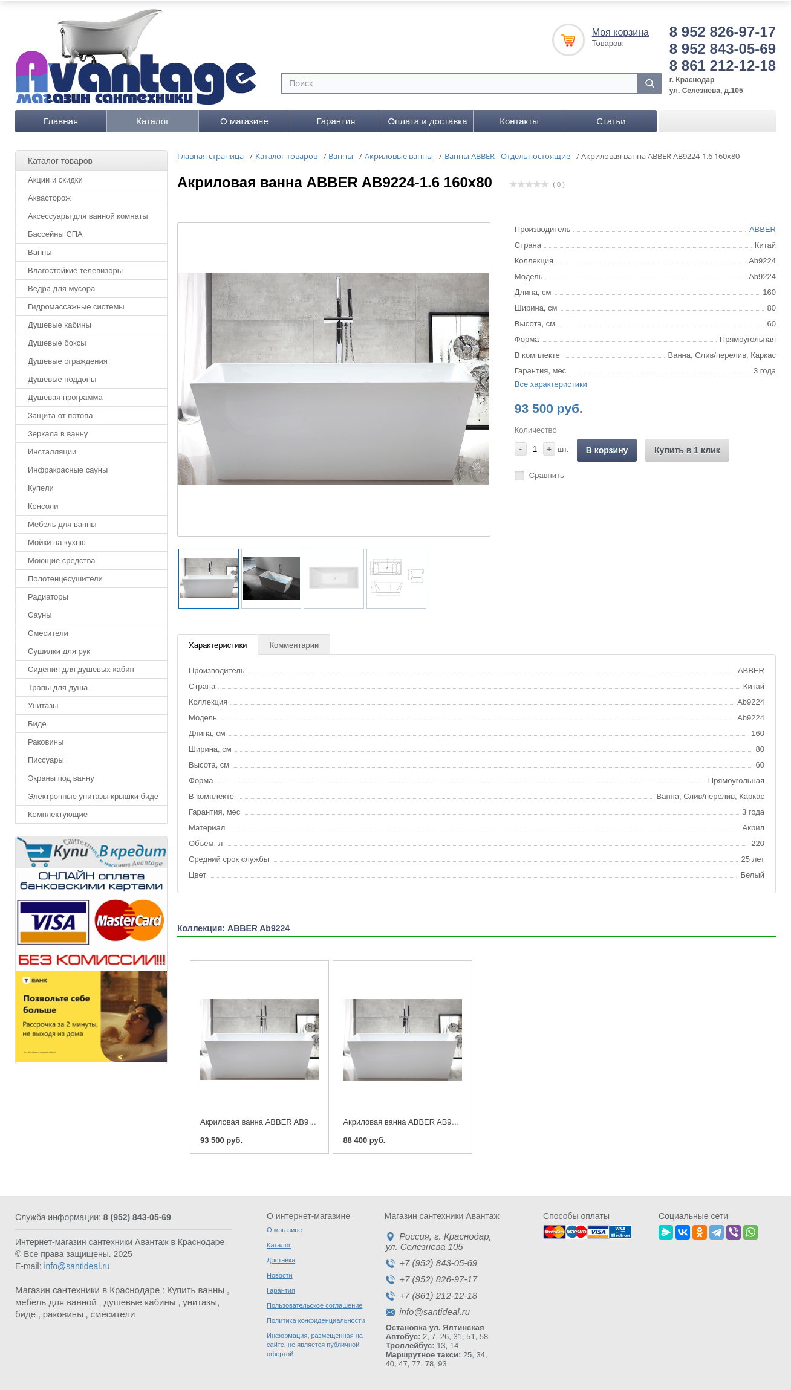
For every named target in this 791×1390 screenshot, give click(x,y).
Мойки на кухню (57, 540)
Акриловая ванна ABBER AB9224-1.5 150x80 (424, 1119)
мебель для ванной (56, 1300)
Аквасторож (49, 195)
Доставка (281, 1257)
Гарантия (335, 119)
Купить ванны (195, 1287)
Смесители (48, 630)
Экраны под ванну (61, 775)
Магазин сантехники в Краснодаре (87, 1287)
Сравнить (546, 472)
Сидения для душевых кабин (81, 666)
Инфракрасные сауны (68, 467)
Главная (61, 119)
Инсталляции (52, 449)
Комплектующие (58, 811)
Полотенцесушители (65, 576)
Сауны (40, 612)
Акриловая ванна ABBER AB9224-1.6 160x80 (281, 1119)
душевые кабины (139, 1300)
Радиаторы (48, 594)
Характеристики (218, 643)
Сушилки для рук (59, 648)
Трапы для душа (58, 685)
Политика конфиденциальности (316, 1318)
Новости (280, 1272)
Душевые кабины (59, 322)
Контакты (519, 119)
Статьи (611, 119)
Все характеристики (551, 381)
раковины (63, 1312)
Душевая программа (65, 394)
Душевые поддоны (62, 376)
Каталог (152, 119)
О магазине (244, 119)
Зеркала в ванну (58, 431)
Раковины (45, 739)
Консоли (43, 503)
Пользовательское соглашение (314, 1303)
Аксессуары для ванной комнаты (88, 213)
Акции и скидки (55, 177)
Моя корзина (620, 30)
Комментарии (294, 643)
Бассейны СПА (55, 231)
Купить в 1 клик (687, 448)
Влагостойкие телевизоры (75, 268)
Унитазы (43, 703)
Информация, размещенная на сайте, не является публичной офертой (315, 1342)
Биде (37, 721)
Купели (41, 485)
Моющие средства (61, 558)
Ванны (40, 249)
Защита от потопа (60, 413)
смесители (113, 1312)
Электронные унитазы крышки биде (93, 793)
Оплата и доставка (427, 119)
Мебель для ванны (62, 521)
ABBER (762, 226)
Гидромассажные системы (76, 304)
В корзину (607, 448)
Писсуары (46, 757)
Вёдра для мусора (61, 286)
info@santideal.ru (76, 1264)
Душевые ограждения (68, 358)
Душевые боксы (57, 340)
